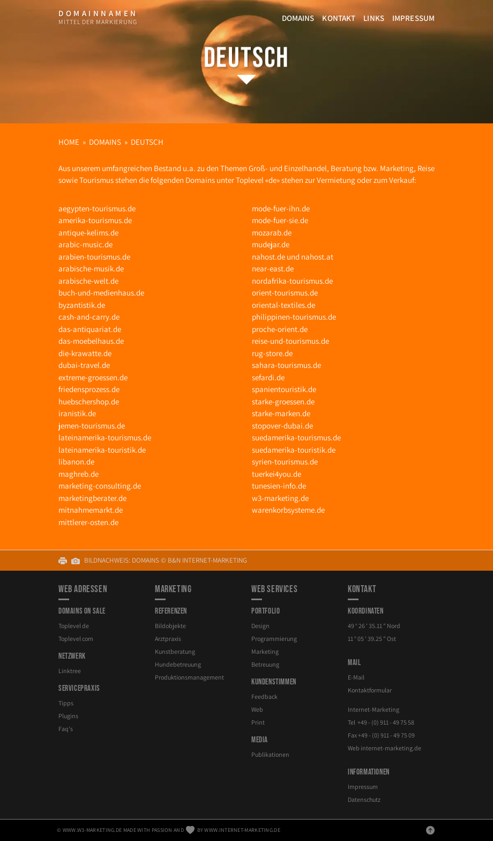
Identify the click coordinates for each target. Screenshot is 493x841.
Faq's (65, 729)
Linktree (69, 671)
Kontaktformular (370, 690)
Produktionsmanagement (189, 677)
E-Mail (356, 677)
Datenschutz (364, 799)
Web (257, 709)
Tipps (65, 703)
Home (68, 142)
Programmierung (274, 639)
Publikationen (270, 754)
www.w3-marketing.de (92, 830)
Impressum (413, 18)
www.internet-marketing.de (242, 830)
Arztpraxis (168, 639)
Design (260, 626)
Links (373, 18)
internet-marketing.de (391, 748)
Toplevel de (73, 626)
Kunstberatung (175, 651)
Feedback (264, 696)
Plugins (68, 716)
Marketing (265, 651)
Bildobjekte (170, 626)
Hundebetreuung (178, 664)
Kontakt (338, 18)
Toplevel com (75, 639)
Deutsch (247, 58)
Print (258, 722)
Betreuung (265, 664)
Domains (298, 18)
